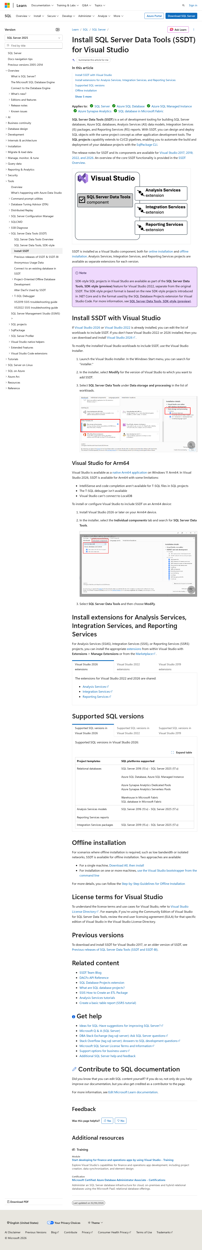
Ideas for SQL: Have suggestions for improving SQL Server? (120, 1025)
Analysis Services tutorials (97, 998)
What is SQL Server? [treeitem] (23, 76)
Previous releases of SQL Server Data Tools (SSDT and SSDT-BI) (115, 949)
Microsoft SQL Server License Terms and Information (115, 1046)
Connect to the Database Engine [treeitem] (30, 88)
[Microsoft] (7, 5)
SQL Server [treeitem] (15, 53)
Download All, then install (126, 865)
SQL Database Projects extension (101, 982)
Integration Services (96, 691)
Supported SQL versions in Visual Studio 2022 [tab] (133, 730)
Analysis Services (94, 686)
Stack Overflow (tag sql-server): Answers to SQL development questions (128, 1041)
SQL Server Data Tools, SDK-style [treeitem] (34, 245)
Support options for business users (103, 1051)
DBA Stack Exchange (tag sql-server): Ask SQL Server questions (122, 1035)
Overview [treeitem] (16, 187)
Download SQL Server (181, 16)
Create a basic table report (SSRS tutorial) (107, 1003)
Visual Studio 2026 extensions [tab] (86, 666)
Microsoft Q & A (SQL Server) (99, 1031)
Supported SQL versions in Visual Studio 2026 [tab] (91, 730)
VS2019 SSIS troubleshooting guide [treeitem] (35, 302)
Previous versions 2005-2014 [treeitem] (25, 64)
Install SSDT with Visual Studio (93, 75)
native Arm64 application (129, 472)
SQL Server (99, 29)
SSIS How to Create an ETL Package (103, 992)
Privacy (86, 1232)
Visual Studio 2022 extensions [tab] (128, 666)
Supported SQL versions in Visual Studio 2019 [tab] (175, 730)
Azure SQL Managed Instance (172, 106)
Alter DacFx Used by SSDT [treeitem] (30, 290)
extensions (134, 649)
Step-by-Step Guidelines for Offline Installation (153, 883)
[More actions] (193, 29)
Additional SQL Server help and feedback (107, 1056)
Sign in (193, 5)
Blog (53, 1232)
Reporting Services (95, 696)
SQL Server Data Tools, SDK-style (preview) (160, 301)
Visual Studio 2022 (117, 327)
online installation (161, 251)
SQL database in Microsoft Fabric (141, 111)
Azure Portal (154, 16)
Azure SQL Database (131, 106)
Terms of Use (144, 1232)
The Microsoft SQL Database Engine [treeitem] (33, 82)
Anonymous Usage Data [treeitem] (29, 262)
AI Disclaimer (13, 1232)
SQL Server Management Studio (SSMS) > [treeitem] (35, 316)
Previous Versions (35, 1232)
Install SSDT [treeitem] (21, 251)
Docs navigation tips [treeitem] (20, 59)
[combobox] (34, 38)
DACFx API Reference (93, 977)
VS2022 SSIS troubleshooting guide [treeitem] (36, 307)
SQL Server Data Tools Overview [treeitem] (33, 239)
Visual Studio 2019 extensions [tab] (170, 666)
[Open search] (183, 5)
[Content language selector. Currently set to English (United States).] (23, 1223)
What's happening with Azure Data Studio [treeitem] (36, 193)
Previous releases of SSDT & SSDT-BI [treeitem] (36, 257)
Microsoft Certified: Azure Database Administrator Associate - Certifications (118, 1180)
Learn (75, 29)
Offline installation (86, 90)
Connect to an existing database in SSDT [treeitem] (35, 270)
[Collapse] (58, 29)
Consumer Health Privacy (113, 1232)
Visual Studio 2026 (87, 327)
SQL (85, 29)
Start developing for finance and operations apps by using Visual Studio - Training (122, 1160)
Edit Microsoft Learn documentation (133, 1092)
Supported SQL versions (90, 85)
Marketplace (144, 654)
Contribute (70, 1232)
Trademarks (163, 1232)
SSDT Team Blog (90, 972)
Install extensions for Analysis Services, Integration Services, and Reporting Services (125, 80)
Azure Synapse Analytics (94, 111)
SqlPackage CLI (147, 144)
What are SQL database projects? (102, 987)
